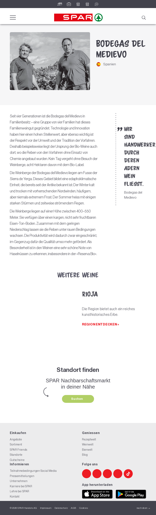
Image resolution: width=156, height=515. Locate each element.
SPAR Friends (18, 449)
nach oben (143, 508)
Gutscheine (17, 460)
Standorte (16, 454)
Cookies (83, 508)
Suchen (77, 399)
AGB (73, 508)
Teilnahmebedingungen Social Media (33, 470)
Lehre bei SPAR (19, 491)
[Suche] (143, 17)
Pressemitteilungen (22, 476)
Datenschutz (61, 508)
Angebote (16, 439)
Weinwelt (87, 444)
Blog (85, 454)
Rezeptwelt (89, 439)
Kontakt (15, 496)
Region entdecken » (100, 324)
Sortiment (16, 444)
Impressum (46, 508)
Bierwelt (87, 449)
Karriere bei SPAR (21, 486)
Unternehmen (18, 481)
